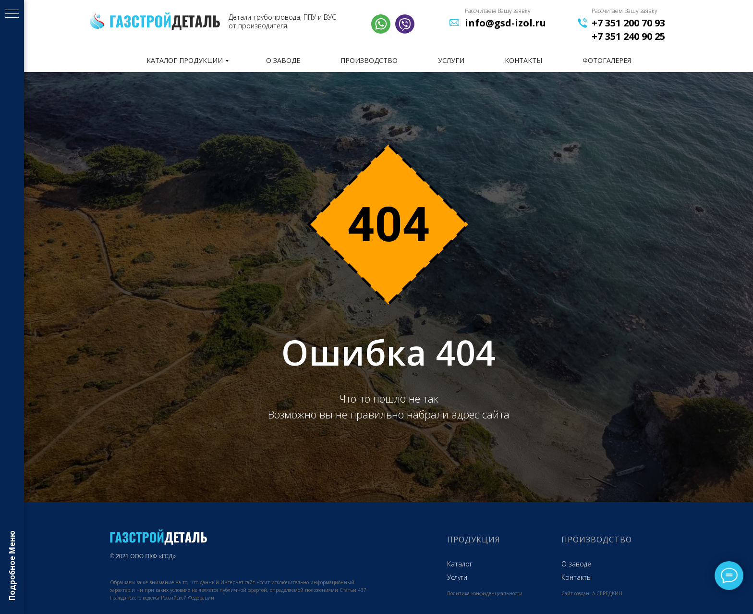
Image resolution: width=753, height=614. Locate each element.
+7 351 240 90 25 (628, 36)
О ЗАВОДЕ (283, 60)
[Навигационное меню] (12, 14)
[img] (165, 21)
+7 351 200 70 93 (628, 22)
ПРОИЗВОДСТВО (369, 60)
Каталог (460, 563)
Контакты (576, 577)
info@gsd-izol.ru (505, 22)
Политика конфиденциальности (484, 593)
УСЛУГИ (451, 60)
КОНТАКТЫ (523, 60)
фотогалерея (607, 60)
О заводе (576, 563)
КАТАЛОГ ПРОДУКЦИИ (184, 60)
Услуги (457, 577)
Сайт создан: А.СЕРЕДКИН (591, 593)
